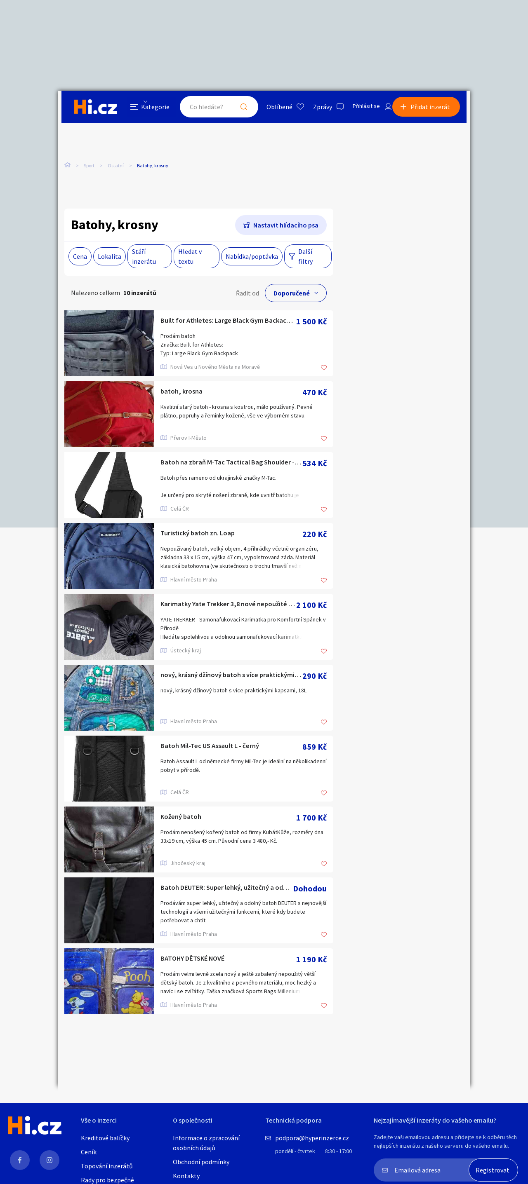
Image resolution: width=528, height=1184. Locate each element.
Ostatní (116, 168)
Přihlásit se (359, 109)
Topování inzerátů (107, 1166)
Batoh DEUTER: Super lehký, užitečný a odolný (226, 889)
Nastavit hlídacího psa (285, 226)
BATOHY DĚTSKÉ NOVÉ (200, 960)
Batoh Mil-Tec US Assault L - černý (220, 748)
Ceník (89, 1152)
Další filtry (305, 258)
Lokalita (109, 257)
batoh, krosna (185, 393)
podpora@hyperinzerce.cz (312, 1138)
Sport (89, 168)
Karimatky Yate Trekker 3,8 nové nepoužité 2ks (228, 606)
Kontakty (186, 1176)
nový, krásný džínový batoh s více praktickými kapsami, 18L (231, 677)
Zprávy (313, 109)
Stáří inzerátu (144, 258)
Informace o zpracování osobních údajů (206, 1143)
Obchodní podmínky (201, 1162)
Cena (80, 257)
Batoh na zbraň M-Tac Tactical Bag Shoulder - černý (231, 464)
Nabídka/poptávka (252, 257)
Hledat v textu (190, 258)
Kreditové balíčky (105, 1138)
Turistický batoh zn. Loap (205, 535)
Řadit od (247, 294)
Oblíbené (270, 109)
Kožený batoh (184, 819)
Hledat (234, 109)
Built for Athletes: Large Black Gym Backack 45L (228, 322)
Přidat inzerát (434, 109)
